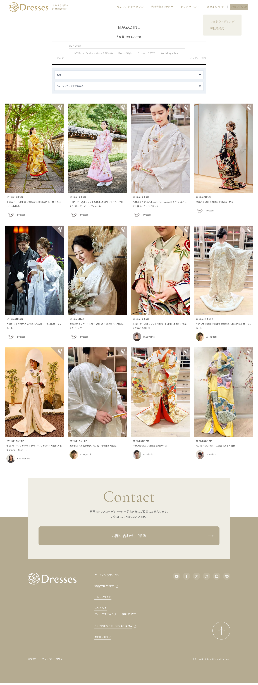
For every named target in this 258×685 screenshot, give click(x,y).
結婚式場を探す (162, 7)
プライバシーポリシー (53, 659)
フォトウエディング (105, 614)
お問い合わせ (239, 7)
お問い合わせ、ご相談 (163, 536)
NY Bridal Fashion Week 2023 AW (94, 53)
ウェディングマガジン (130, 7)
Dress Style (125, 53)
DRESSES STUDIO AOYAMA (113, 626)
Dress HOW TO (147, 53)
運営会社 (33, 659)
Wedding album (170, 53)
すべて (60, 58)
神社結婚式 (129, 614)
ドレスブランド (189, 7)
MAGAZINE (75, 46)
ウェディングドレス (199, 58)
